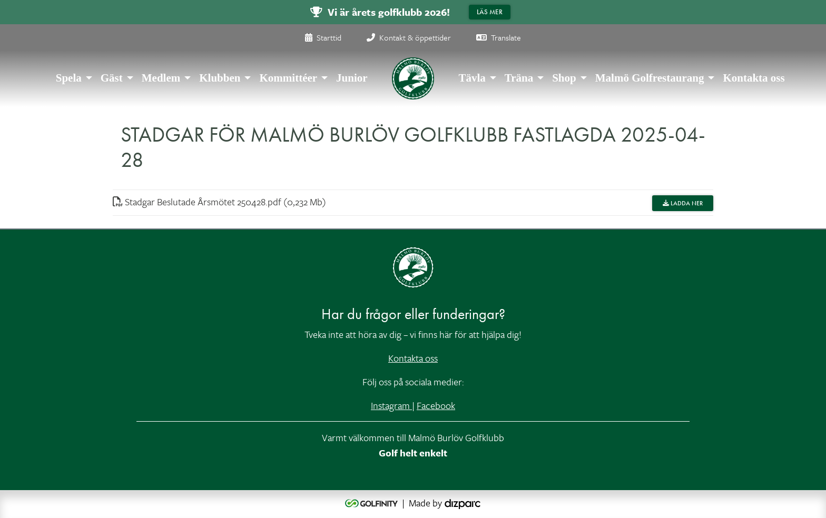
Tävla (471, 78)
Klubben (219, 78)
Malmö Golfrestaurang (649, 78)
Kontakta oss (753, 78)
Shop (564, 78)
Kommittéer (288, 78)
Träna (519, 78)
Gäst (112, 78)
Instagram (391, 405)
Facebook (436, 405)
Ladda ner (683, 203)
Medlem (161, 78)
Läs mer (490, 11)
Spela (69, 78)
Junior (352, 78)
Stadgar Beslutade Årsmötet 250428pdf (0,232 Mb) (219, 201)
